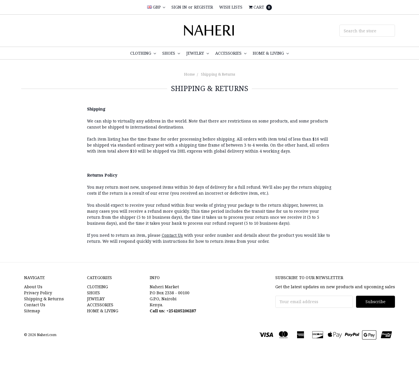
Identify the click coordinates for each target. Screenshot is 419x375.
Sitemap (32, 310)
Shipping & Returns (218, 74)
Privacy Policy (38, 292)
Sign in (179, 7)
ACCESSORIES (230, 53)
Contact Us (172, 235)
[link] (209, 364)
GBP (156, 7)
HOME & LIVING (271, 53)
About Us (33, 286)
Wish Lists (230, 7)
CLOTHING (143, 53)
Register (203, 7)
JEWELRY (197, 53)
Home (189, 74)
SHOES (171, 53)
